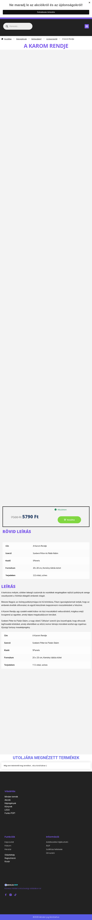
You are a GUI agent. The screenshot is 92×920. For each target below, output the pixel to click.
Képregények (21, 39)
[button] (87, 26)
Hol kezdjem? (36, 39)
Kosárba (71, 519)
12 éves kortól (51, 39)
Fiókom (8, 845)
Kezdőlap (8, 39)
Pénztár (8, 849)
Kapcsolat (9, 842)
